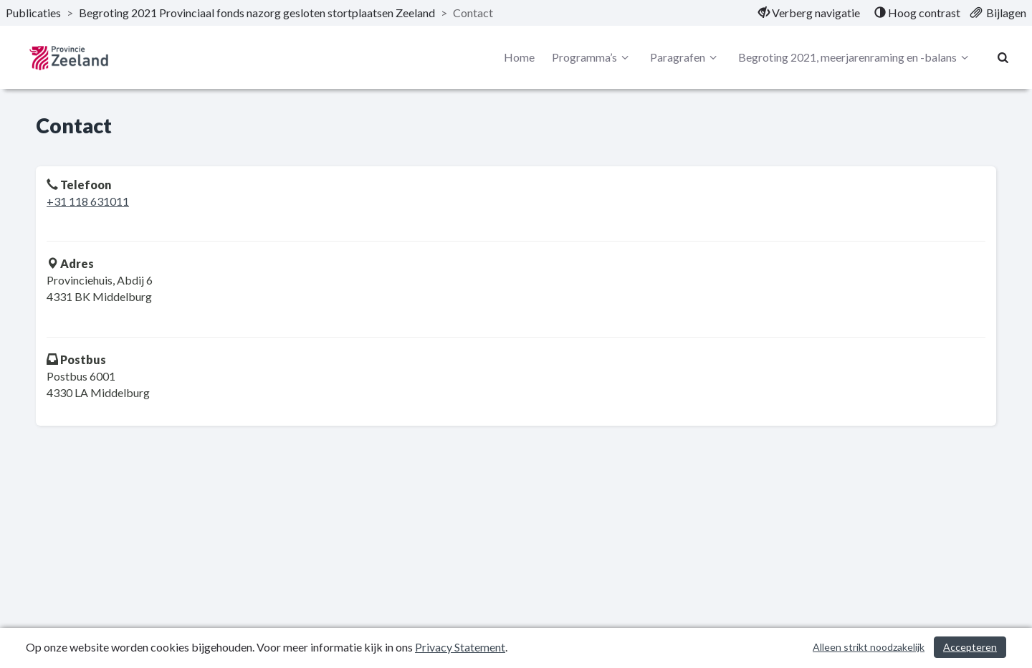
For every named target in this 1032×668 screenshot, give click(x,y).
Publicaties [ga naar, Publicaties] (33, 12)
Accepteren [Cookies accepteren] (970, 647)
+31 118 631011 (88, 201)
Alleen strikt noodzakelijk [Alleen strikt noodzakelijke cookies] (868, 647)
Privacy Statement (460, 647)
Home (519, 57)
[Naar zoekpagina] (1003, 57)
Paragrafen (685, 57)
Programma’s (592, 57)
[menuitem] (809, 13)
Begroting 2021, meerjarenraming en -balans (855, 57)
